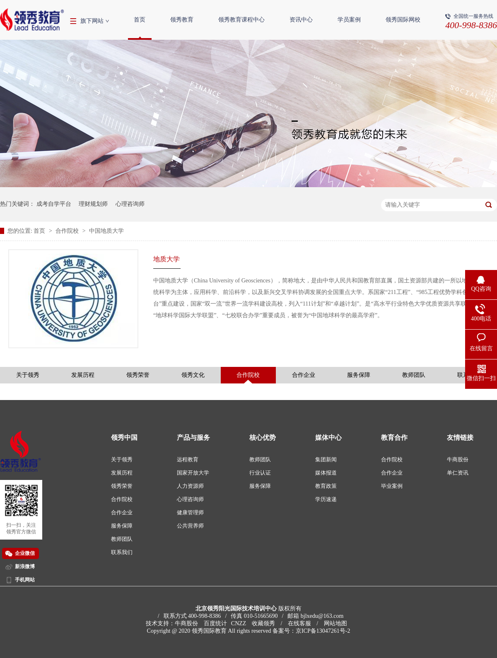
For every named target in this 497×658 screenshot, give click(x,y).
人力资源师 (190, 486)
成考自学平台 (53, 204)
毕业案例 (392, 486)
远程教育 (187, 459)
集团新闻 (326, 459)
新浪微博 (25, 566)
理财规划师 (93, 204)
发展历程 (82, 375)
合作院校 (67, 231)
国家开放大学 (193, 473)
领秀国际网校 (403, 20)
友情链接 (460, 437)
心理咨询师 (130, 204)
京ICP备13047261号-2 (323, 631)
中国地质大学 (106, 231)
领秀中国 (124, 437)
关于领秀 (27, 375)
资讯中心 (301, 20)
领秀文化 (193, 375)
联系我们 (122, 552)
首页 (139, 20)
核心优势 (262, 437)
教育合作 (394, 437)
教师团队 (413, 375)
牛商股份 (457, 459)
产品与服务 (193, 437)
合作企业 (303, 375)
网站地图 (335, 623)
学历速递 (326, 499)
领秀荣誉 (138, 375)
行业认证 (260, 473)
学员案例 (349, 20)
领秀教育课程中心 (241, 20)
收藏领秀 (263, 623)
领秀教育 (181, 20)
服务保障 (358, 375)
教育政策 (326, 486)
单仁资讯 (457, 473)
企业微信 (25, 553)
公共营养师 (190, 526)
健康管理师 (190, 512)
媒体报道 (326, 473)
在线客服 (299, 623)
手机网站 (25, 580)
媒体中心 (328, 437)
